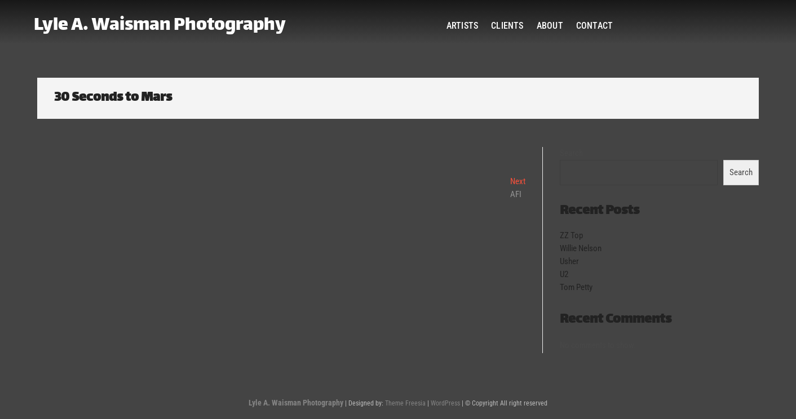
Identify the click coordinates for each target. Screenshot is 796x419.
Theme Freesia (405, 403)
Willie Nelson (581, 248)
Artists (462, 25)
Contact (594, 25)
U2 (564, 274)
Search (571, 153)
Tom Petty (576, 287)
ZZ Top (571, 235)
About (550, 25)
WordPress (445, 403)
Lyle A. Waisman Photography (160, 26)
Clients (507, 25)
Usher (569, 261)
